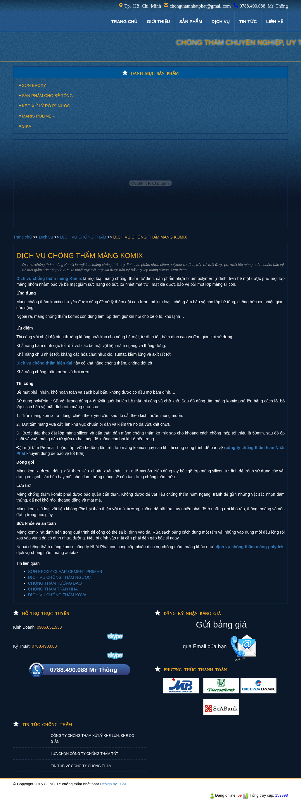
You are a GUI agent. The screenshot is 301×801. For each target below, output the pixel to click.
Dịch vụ (46, 237)
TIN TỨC (248, 21)
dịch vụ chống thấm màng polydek (249, 546)
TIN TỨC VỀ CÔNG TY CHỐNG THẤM (81, 766)
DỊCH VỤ (221, 21)
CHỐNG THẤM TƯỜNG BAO (55, 583)
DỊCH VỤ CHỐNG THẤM (84, 237)
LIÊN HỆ (274, 21)
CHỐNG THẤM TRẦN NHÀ (53, 589)
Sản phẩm (190, 21)
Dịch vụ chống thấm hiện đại (44, 363)
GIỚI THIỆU (158, 21)
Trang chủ (23, 237)
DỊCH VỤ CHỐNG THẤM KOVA (57, 595)
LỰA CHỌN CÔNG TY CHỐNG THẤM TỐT (84, 754)
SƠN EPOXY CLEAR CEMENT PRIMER (65, 571)
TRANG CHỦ (124, 21)
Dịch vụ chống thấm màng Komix (49, 278)
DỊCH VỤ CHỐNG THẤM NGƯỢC (59, 577)
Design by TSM (113, 784)
